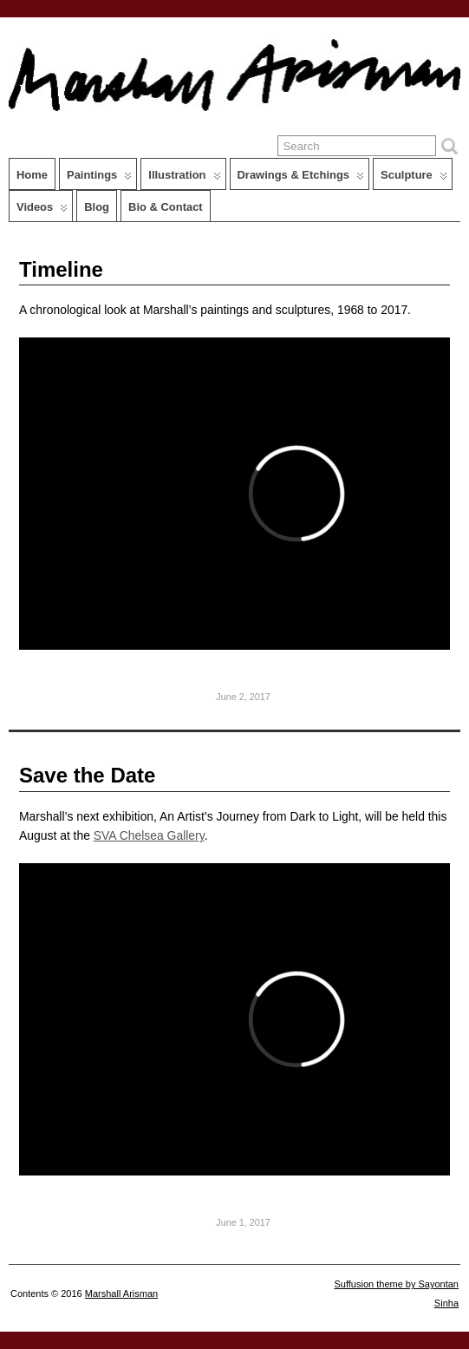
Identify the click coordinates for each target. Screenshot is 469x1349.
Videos (42, 210)
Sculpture (414, 178)
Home (32, 174)
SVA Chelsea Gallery (149, 835)
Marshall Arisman (121, 1293)
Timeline (61, 269)
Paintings (99, 178)
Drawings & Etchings (301, 178)
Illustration (184, 178)
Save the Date (87, 775)
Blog (96, 206)
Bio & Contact (165, 206)
